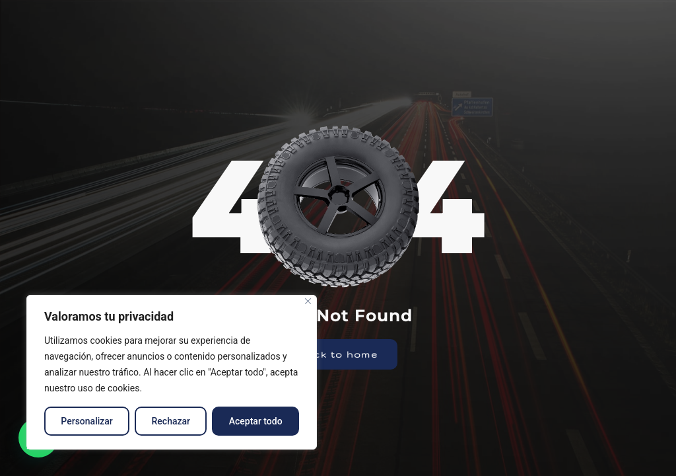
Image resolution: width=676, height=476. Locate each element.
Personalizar (86, 421)
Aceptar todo (256, 421)
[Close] (308, 301)
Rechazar (171, 421)
